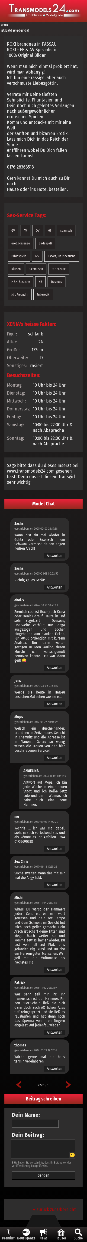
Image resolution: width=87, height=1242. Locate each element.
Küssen (16, 269)
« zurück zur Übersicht (54, 1209)
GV (13, 231)
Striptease (59, 269)
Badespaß (45, 243)
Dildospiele (18, 256)
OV (37, 231)
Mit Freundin (19, 295)
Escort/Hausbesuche (61, 256)
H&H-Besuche (20, 282)
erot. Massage (20, 243)
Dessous (56, 282)
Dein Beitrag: (28, 1135)
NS (37, 256)
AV (25, 231)
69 (50, 231)
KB (40, 282)
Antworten (54, 555)
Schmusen (36, 269)
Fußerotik (43, 295)
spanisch (66, 231)
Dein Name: (26, 1115)
